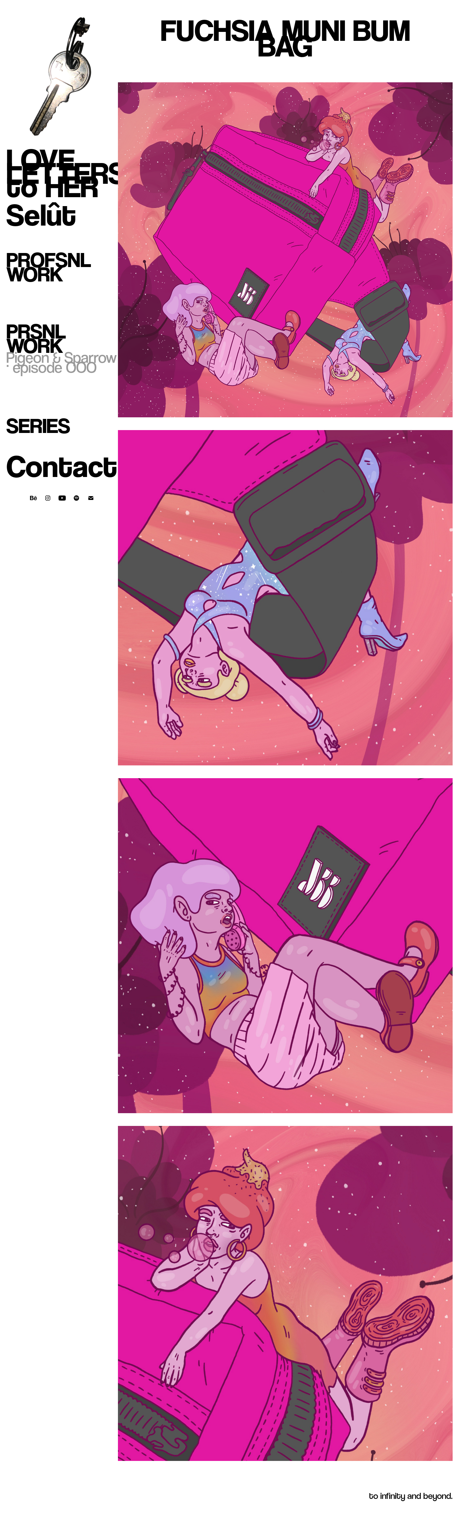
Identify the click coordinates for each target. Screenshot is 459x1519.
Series (38, 425)
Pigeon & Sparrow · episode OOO (61, 362)
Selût (41, 215)
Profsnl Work (48, 267)
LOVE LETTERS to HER (66, 173)
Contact (61, 466)
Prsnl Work (36, 338)
